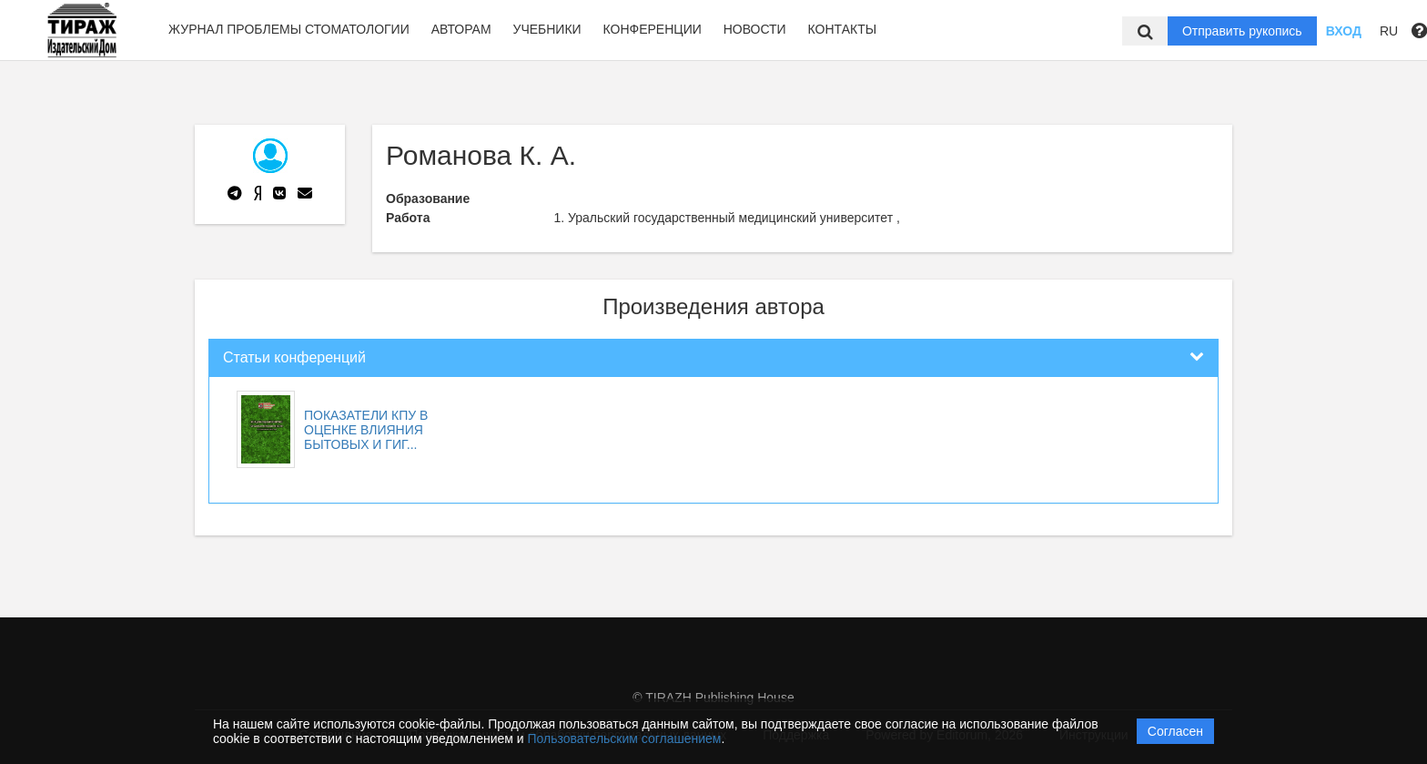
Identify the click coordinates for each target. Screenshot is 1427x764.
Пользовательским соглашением (625, 738)
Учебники (546, 29)
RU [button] (1389, 31)
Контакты (842, 29)
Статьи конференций (294, 357)
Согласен (1175, 731)
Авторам (461, 29)
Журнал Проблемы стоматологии (289, 29)
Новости (755, 29)
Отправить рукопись (1242, 31)
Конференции (652, 29)
